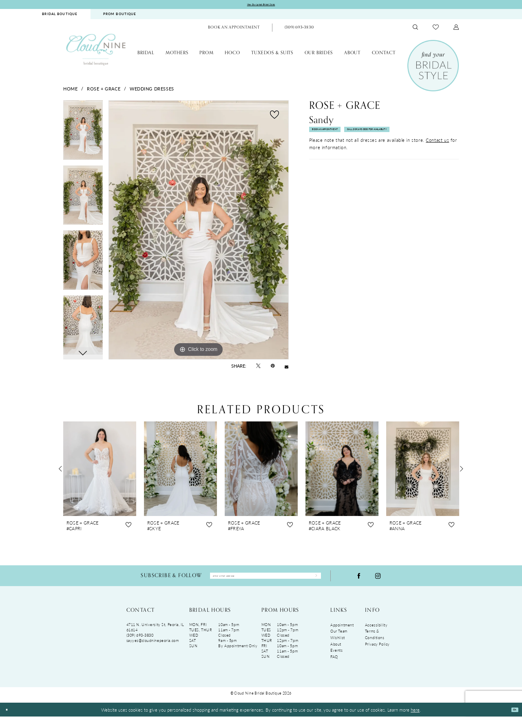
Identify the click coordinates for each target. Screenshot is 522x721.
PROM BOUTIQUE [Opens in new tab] (120, 16)
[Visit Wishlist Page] (435, 29)
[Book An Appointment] (234, 29)
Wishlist (337, 642)
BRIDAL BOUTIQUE (59, 16)
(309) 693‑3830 (140, 639)
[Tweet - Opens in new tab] (258, 368)
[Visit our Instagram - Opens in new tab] (378, 578)
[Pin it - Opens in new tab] (272, 368)
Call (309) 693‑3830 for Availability (350, 151)
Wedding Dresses (152, 90)
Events (336, 654)
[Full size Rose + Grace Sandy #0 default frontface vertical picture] (198, 232)
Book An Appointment (337, 136)
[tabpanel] (83, 135)
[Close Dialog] (9, 714)
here (415, 714)
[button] (456, 29)
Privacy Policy (377, 648)
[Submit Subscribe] (313, 579)
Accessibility (376, 629)
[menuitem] (60, 16)
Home (70, 90)
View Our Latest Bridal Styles (261, 5)
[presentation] (99, 470)
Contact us (437, 164)
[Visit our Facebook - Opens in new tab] (359, 578)
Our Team (338, 635)
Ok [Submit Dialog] (512, 714)
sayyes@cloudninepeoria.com (152, 645)
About (335, 648)
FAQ (334, 661)
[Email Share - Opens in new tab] (286, 368)
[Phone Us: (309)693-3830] (299, 29)
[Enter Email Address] (265, 578)
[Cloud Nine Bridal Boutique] (95, 51)
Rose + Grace (103, 90)
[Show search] (415, 29)
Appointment (342, 629)
